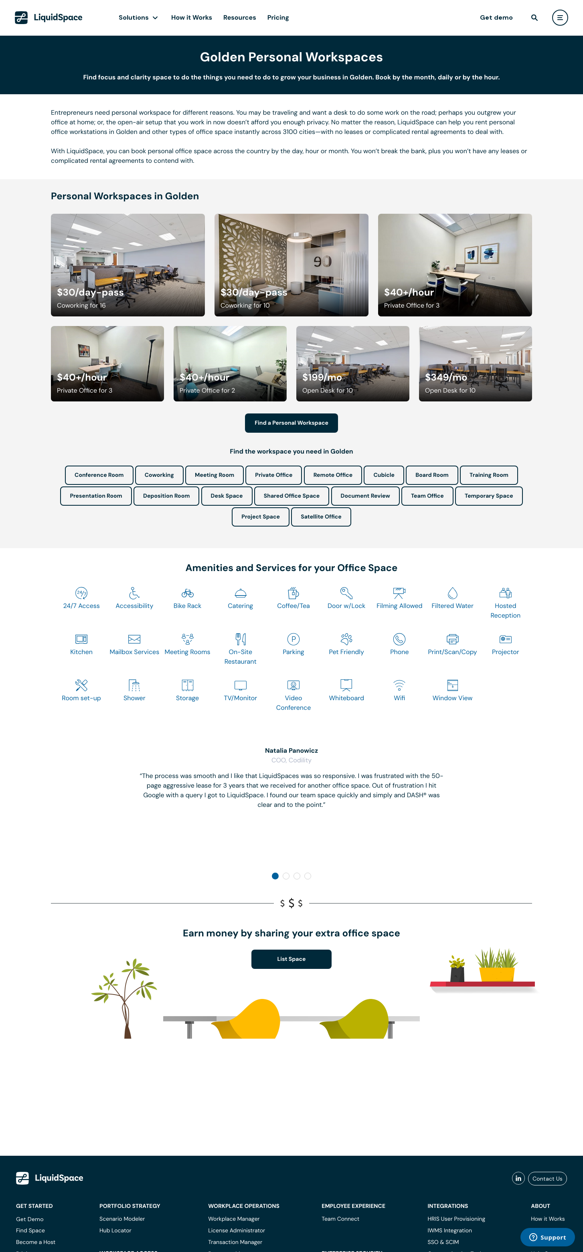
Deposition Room (166, 496)
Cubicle (384, 475)
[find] (534, 18)
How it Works (191, 17)
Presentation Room (96, 496)
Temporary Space (489, 496)
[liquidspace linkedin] (518, 1178)
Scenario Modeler (122, 1219)
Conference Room (99, 475)
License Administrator (236, 1230)
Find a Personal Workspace (291, 423)
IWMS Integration (450, 1230)
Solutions (134, 17)
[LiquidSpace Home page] (49, 17)
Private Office (273, 475)
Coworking (159, 475)
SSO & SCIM (443, 1242)
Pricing (278, 17)
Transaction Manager (235, 1242)
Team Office (427, 496)
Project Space (260, 517)
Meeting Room (214, 475)
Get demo (496, 17)
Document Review (365, 496)
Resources (239, 17)
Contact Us (547, 1178)
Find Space (30, 1230)
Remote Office (333, 475)
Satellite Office (321, 517)
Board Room (431, 475)
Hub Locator (115, 1230)
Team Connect (340, 1219)
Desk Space (227, 496)
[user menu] (560, 18)
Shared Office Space (292, 496)
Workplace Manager (233, 1219)
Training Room (489, 475)
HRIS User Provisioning (457, 1219)
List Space (291, 959)
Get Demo (30, 1219)
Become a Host (35, 1242)
